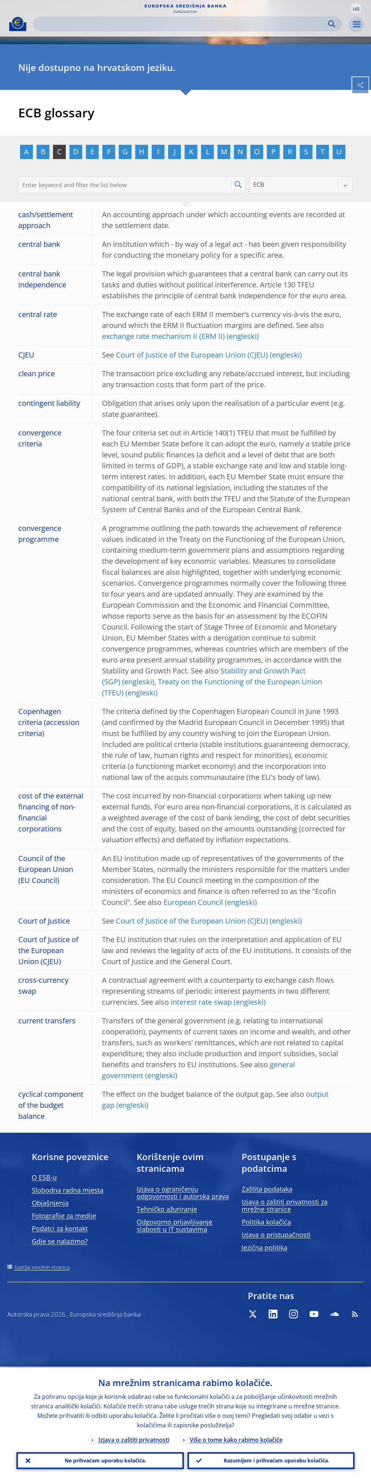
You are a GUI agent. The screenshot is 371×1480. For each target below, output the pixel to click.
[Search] (181, 24)
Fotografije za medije (64, 1215)
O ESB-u (44, 1177)
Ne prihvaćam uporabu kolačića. (105, 1460)
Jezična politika (264, 1247)
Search (332, 24)
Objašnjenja (50, 1202)
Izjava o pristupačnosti (276, 1234)
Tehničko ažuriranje (167, 1209)
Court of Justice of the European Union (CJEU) (192, 355)
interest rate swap (201, 1002)
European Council (193, 902)
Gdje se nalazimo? (60, 1241)
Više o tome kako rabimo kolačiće (236, 1439)
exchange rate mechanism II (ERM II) (163, 336)
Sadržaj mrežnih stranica (41, 1267)
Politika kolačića (266, 1221)
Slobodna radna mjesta (67, 1190)
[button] (356, 8)
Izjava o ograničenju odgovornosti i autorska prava (183, 1193)
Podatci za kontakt (60, 1228)
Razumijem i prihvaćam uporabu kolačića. (276, 1460)
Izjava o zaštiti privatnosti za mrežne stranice (285, 1205)
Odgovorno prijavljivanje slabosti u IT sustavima (174, 1225)
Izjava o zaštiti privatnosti (133, 1439)
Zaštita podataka (267, 1189)
